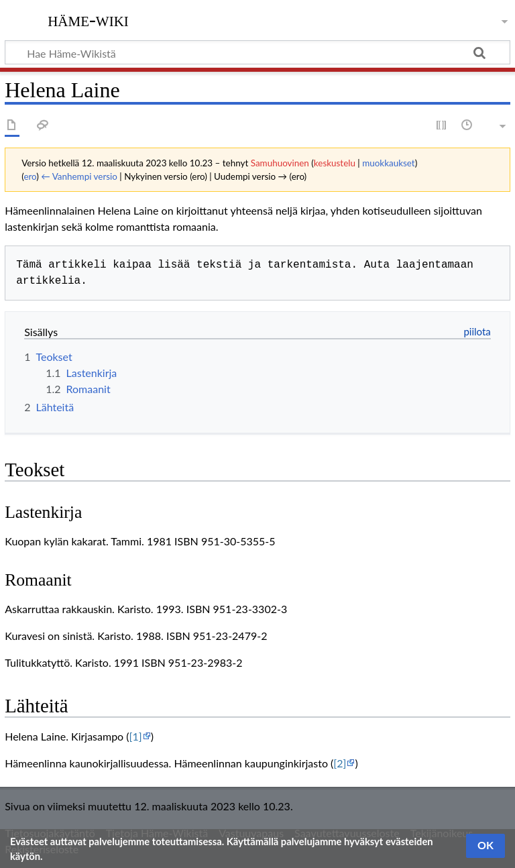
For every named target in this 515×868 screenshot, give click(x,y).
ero (29, 176)
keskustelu (334, 163)
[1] (135, 736)
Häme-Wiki (88, 19)
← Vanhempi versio (79, 176)
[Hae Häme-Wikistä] (257, 52)
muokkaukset (388, 163)
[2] (339, 763)
